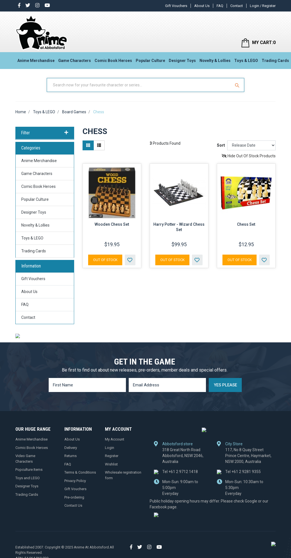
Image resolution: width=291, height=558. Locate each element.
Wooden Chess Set (112, 224)
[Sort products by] (251, 145)
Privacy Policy (75, 480)
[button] (130, 260)
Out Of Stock (105, 260)
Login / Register (263, 6)
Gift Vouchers (176, 6)
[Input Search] (139, 85)
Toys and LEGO (27, 478)
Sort (221, 145)
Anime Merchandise (36, 60)
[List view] (99, 145)
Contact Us (73, 505)
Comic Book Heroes (113, 60)
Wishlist (111, 464)
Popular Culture (150, 60)
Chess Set (246, 224)
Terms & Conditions (80, 472)
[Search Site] (238, 85)
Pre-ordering (74, 497)
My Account (114, 439)
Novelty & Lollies (215, 60)
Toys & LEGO (246, 60)
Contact (236, 6)
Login (109, 447)
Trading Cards (275, 60)
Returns (70, 456)
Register (111, 456)
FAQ (220, 6)
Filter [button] (44, 132)
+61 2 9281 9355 (243, 471)
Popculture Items (29, 469)
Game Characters (74, 60)
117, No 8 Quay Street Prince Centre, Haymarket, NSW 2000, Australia (248, 455)
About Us (202, 6)
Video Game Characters (25, 459)
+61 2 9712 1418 (180, 471)
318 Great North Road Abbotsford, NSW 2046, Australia (182, 455)
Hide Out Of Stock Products (249, 156)
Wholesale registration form (123, 475)
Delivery (70, 447)
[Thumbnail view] (88, 145)
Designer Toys (182, 60)
